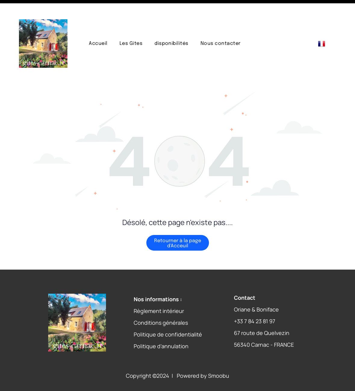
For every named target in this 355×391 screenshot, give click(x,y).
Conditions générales (161, 307)
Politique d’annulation (161, 331)
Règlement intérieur (159, 295)
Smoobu (218, 360)
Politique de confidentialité (168, 319)
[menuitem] (98, 28)
